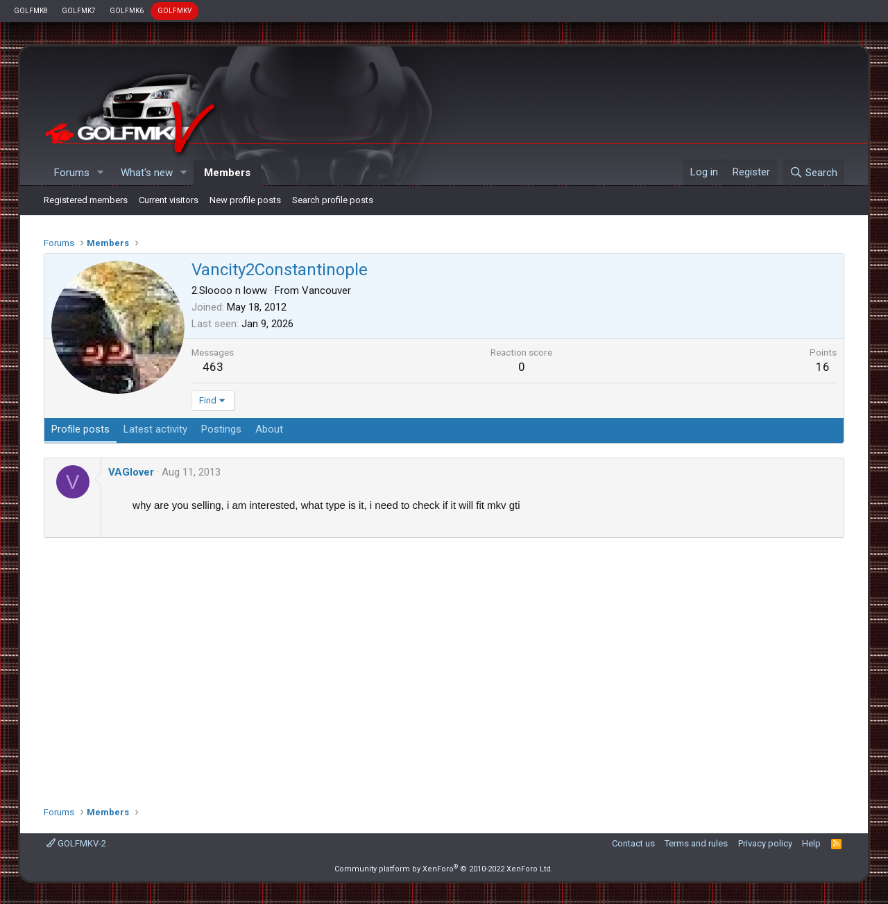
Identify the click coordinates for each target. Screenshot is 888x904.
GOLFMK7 (79, 11)
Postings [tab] (221, 429)
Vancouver (326, 290)
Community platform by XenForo (443, 868)
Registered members (86, 200)
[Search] (813, 172)
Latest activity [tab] (155, 429)
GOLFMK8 (31, 11)
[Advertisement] (444, 667)
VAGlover (131, 472)
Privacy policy (765, 843)
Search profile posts (332, 200)
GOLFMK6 (127, 11)
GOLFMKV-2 (76, 843)
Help (811, 843)
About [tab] (269, 429)
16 (823, 367)
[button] (100, 173)
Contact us (633, 843)
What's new (147, 172)
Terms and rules (696, 843)
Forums (71, 172)
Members (227, 172)
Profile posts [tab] (80, 429)
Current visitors (168, 200)
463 (213, 367)
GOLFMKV (174, 11)
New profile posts (245, 200)
